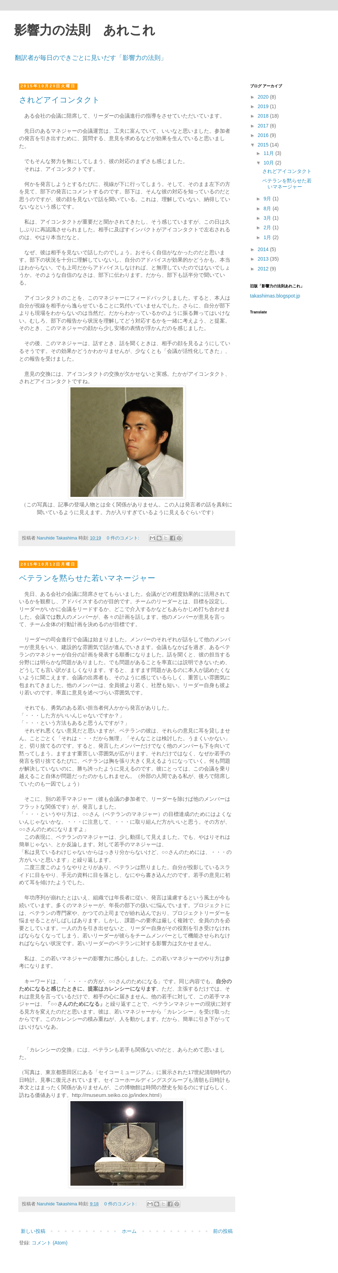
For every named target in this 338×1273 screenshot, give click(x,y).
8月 (268, 208)
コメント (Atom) (50, 1243)
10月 (269, 163)
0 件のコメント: (123, 538)
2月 (268, 227)
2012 (264, 269)
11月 (269, 153)
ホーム (129, 1231)
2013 (264, 259)
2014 (264, 249)
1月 (268, 237)
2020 (264, 97)
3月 (268, 218)
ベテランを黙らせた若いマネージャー (87, 578)
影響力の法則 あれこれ (84, 30)
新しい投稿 (33, 1231)
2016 (264, 135)
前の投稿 (223, 1231)
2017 (264, 126)
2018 (264, 116)
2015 (264, 145)
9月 (268, 198)
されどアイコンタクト (59, 99)
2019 (264, 106)
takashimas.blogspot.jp (275, 296)
